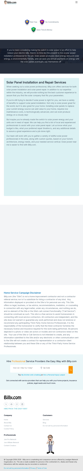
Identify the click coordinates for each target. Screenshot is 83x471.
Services (46, 420)
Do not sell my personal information (55, 426)
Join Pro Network (10, 439)
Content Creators (10, 445)
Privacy (33, 468)
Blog (44, 423)
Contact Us (8, 426)
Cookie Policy (9, 429)
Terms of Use (42, 468)
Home (6, 420)
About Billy (7, 423)
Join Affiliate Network (11, 442)
